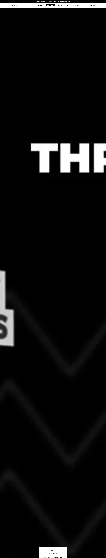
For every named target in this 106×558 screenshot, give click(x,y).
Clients (68, 5)
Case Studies (51, 5)
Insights (60, 5)
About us (76, 5)
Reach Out (93, 5)
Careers (84, 5)
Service (40, 5)
